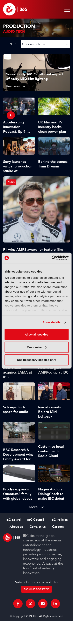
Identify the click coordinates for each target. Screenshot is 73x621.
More (33, 507)
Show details (52, 322)
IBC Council (35, 520)
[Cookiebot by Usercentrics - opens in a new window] (52, 257)
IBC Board (13, 520)
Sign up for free (36, 589)
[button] (66, 9)
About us (16, 527)
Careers (58, 527)
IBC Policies (59, 520)
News (11, 182)
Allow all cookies (36, 334)
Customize (36, 347)
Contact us (38, 527)
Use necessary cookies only (36, 359)
